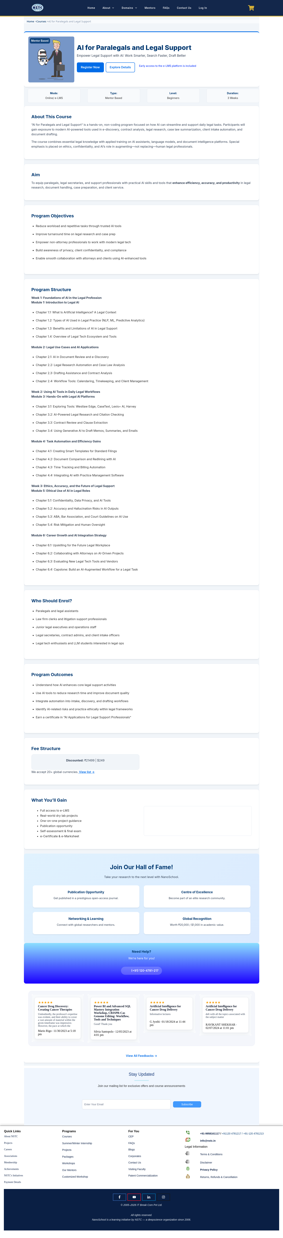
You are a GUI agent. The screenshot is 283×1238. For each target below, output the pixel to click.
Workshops (68, 1163)
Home (30, 21)
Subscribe (187, 1104)
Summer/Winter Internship (77, 1143)
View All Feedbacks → (141, 1058)
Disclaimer (206, 1162)
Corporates (134, 1156)
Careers (8, 1149)
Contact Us (134, 1162)
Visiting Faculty (137, 1169)
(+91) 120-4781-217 (142, 973)
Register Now (90, 67)
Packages (67, 1156)
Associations (10, 1156)
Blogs (131, 1149)
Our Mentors (69, 1170)
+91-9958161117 (210, 1133)
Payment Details (12, 1182)
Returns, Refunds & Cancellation (218, 1177)
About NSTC (11, 1136)
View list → (87, 772)
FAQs (131, 1143)
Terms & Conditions (211, 1154)
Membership (10, 1162)
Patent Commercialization (143, 1175)
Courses (41, 21)
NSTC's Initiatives (13, 1175)
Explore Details (120, 67)
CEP (131, 1136)
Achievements (11, 1169)
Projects (8, 1143)
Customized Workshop (75, 1176)
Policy (209, 1169)
